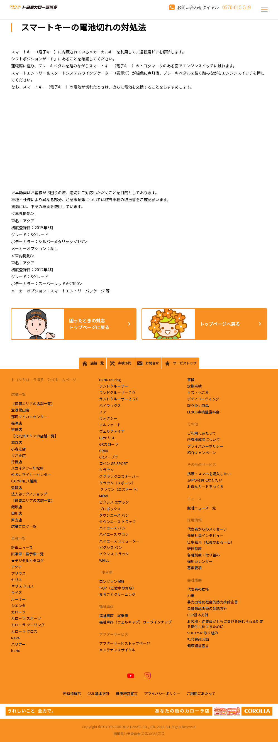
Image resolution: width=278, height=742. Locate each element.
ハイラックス (110, 405)
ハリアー (18, 644)
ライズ (16, 592)
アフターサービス (113, 634)
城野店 (17, 442)
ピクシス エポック (114, 502)
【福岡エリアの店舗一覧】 (33, 403)
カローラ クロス (24, 631)
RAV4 (15, 637)
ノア (102, 412)
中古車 (106, 572)
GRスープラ (108, 457)
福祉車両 (106, 606)
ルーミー (18, 599)
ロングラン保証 (112, 581)
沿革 (190, 595)
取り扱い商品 (198, 405)
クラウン (107, 469)
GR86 (103, 450)
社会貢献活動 (198, 639)
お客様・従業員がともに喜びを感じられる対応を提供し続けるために (225, 624)
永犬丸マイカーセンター (31, 474)
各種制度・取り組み (203, 555)
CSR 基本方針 (98, 693)
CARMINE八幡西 (24, 481)
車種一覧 (18, 538)
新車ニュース (22, 547)
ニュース (194, 498)
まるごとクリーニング (117, 594)
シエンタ (18, 605)
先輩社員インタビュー (205, 535)
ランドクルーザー (113, 386)
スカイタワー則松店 (27, 468)
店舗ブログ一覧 (23, 526)
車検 (190, 379)
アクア (16, 567)
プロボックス (110, 508)
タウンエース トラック (117, 521)
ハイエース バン (112, 528)
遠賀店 (17, 487)
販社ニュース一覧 (201, 508)
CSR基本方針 (197, 614)
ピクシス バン (110, 547)
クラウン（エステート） (119, 489)
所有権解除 (72, 693)
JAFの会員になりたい (204, 480)
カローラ (18, 612)
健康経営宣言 (198, 645)
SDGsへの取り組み (202, 632)
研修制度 (194, 548)
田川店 (17, 513)
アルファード (110, 424)
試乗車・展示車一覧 (27, 553)
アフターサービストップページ (124, 643)
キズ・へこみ (198, 392)
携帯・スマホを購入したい (209, 473)
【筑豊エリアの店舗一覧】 (33, 500)
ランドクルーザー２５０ (119, 398)
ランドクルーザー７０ (117, 392)
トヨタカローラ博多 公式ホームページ (43, 379)
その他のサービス (201, 464)
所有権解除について (203, 439)
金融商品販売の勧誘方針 (207, 608)
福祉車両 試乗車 (113, 615)
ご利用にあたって (201, 433)
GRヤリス (107, 437)
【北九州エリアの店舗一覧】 (34, 435)
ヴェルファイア (112, 431)
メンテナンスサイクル (117, 649)
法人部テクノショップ (29, 494)
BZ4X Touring (110, 379)
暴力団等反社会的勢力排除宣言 (212, 602)
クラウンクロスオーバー (119, 476)
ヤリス (16, 579)
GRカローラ (108, 444)
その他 (192, 424)
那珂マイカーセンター (29, 416)
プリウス (18, 573)
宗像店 (17, 429)
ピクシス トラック (114, 553)
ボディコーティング (203, 398)
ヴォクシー (108, 418)
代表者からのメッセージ (207, 529)
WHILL (104, 560)
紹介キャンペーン (201, 452)
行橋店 (17, 461)
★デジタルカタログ (27, 560)
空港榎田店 (20, 410)
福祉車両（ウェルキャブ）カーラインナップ (135, 622)
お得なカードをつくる (205, 486)
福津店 (16, 423)
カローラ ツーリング (28, 624)
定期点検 (194, 386)
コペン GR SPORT (113, 463)
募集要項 (194, 567)
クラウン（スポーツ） (117, 482)
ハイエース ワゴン (114, 534)
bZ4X (15, 650)
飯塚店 (17, 506)
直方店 (17, 519)
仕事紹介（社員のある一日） (210, 542)
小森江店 (18, 449)
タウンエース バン (114, 515)
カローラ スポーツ (26, 618)
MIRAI (103, 495)
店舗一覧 (18, 394)
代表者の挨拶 (198, 589)
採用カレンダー (200, 561)
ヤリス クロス (22, 586)
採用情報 (194, 519)
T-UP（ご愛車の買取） (117, 588)
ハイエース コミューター (119, 541)
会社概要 (194, 580)
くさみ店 (18, 455)
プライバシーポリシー (205, 446)
